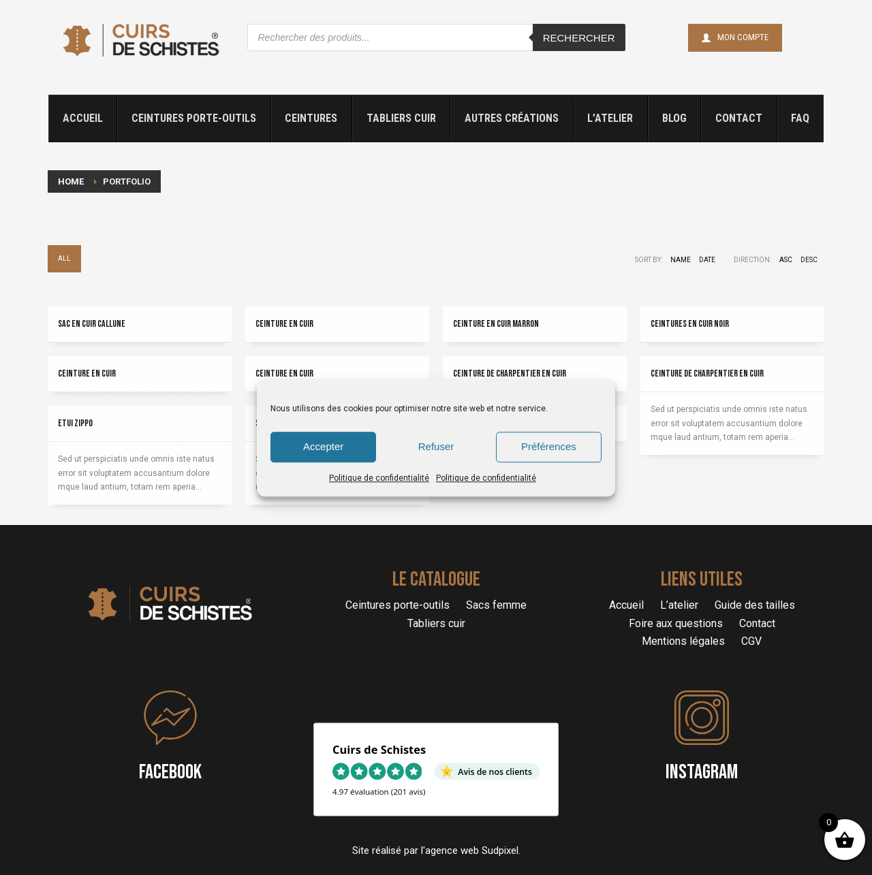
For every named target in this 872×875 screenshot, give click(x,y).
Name (680, 260)
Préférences (548, 446)
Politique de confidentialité (379, 478)
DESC (809, 260)
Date (707, 260)
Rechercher (579, 38)
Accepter (323, 446)
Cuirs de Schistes (379, 749)
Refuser (436, 446)
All (64, 258)
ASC (785, 260)
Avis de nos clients (495, 770)
